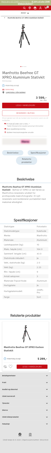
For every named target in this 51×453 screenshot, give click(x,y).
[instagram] (31, 435)
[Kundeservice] (35, 8)
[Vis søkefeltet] (25, 8)
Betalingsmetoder (25, 375)
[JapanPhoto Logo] (6, 9)
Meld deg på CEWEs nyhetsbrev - (25, 3)
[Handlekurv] (46, 8)
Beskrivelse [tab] (12, 152)
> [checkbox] (6, 366)
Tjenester (25, 403)
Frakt (25, 382)
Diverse (25, 410)
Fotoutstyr (25, 424)
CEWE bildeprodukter (25, 417)
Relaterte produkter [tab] (27, 160)
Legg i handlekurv (32, 366)
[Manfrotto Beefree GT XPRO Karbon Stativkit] (25, 341)
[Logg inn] (41, 8)
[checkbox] (11, 366)
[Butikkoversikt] (30, 8)
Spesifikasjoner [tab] (38, 152)
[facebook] (20, 435)
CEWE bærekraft (25, 396)
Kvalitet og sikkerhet (25, 389)
